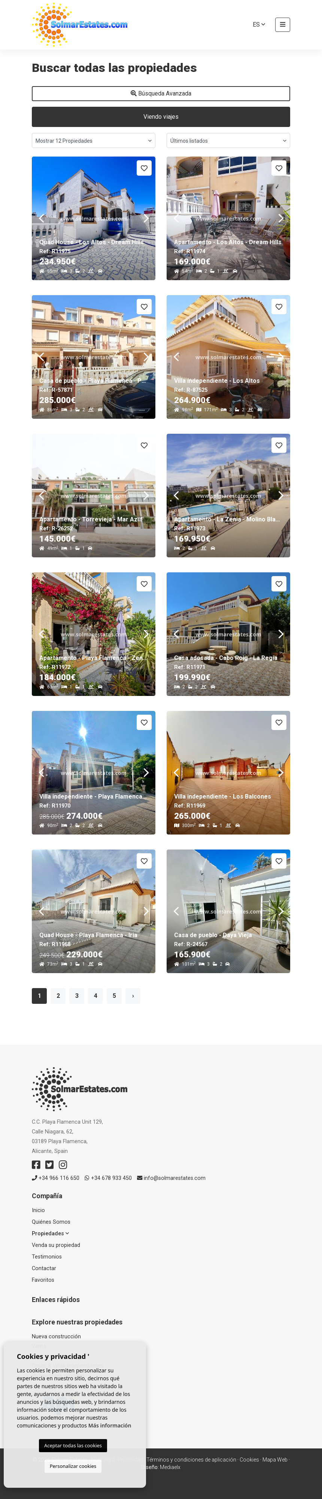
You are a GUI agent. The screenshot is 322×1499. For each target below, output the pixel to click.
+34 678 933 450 (108, 1178)
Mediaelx (170, 1467)
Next (146, 218)
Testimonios (47, 1257)
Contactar (44, 1268)
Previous (41, 218)
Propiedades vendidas (58, 1375)
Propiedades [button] (50, 1233)
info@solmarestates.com (171, 1178)
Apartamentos (49, 1356)
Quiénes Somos (51, 1222)
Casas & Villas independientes (67, 1366)
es (259, 24)
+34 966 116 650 (55, 1178)
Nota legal (103, 1460)
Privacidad (130, 1460)
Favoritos (43, 1280)
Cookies (249, 1460)
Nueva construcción (56, 1336)
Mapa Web (275, 1460)
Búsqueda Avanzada (161, 93)
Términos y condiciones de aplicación (191, 1460)
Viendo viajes (161, 116)
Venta (39, 1346)
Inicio (38, 1210)
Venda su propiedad (56, 1245)
